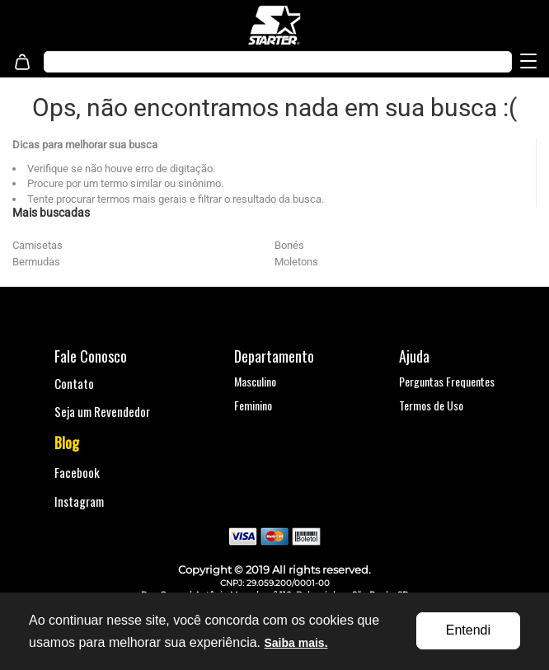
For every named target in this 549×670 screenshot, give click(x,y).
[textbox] (243, 62)
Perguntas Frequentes (447, 381)
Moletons (296, 261)
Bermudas (36, 261)
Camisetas (37, 245)
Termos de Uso (431, 405)
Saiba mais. (295, 642)
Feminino (253, 405)
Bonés (289, 245)
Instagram (79, 501)
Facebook (77, 472)
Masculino (255, 381)
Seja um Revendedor (102, 411)
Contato (74, 383)
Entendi (468, 630)
